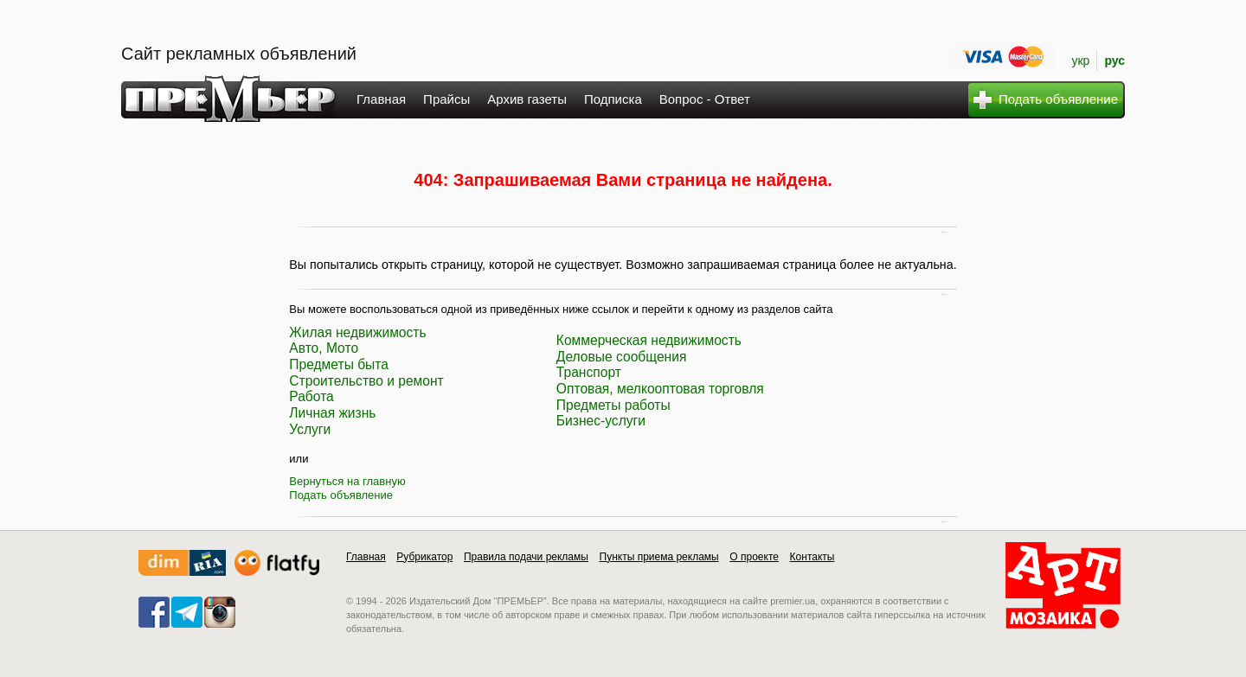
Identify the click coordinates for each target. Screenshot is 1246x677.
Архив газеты (527, 99)
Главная (381, 99)
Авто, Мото (323, 348)
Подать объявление (341, 495)
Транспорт (588, 372)
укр (1080, 60)
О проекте (754, 557)
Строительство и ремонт (366, 381)
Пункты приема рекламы (659, 557)
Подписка (613, 99)
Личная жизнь (332, 413)
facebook (154, 612)
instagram (219, 612)
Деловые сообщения (621, 356)
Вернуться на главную (347, 481)
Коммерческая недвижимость (649, 340)
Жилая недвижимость (357, 332)
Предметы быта (339, 364)
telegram (186, 612)
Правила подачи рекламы (526, 557)
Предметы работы (613, 405)
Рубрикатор (424, 557)
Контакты (812, 557)
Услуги (310, 429)
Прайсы (446, 99)
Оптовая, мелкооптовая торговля (660, 388)
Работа (311, 396)
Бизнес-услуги (600, 420)
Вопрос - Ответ (704, 99)
